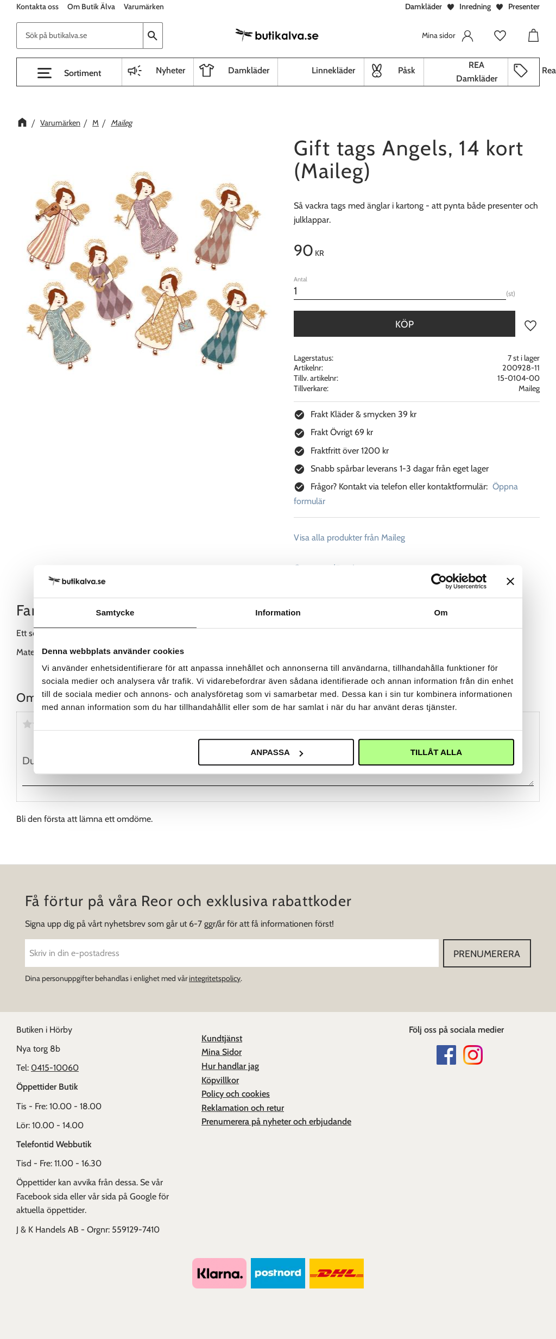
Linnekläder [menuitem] (333, 70)
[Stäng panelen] (510, 581)
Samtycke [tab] (115, 612)
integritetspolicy (215, 978)
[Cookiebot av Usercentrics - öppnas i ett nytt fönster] (438, 581)
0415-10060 (55, 1068)
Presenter (524, 6)
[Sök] (153, 35)
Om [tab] (440, 612)
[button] (69, 73)
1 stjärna (27, 724)
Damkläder (423, 6)
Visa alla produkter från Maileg (349, 537)
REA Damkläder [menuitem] (476, 72)
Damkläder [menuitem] (248, 70)
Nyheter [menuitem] (170, 70)
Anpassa (276, 752)
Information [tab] (278, 612)
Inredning (475, 6)
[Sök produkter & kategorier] (79, 35)
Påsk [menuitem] (406, 70)
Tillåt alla (436, 752)
